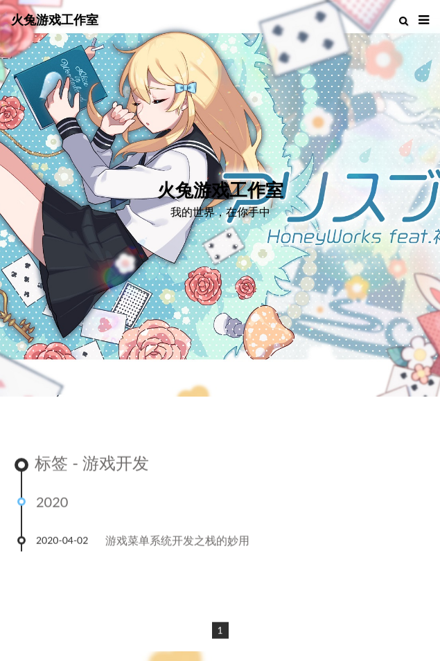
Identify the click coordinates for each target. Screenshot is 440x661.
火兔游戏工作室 (54, 19)
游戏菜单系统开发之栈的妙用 (177, 540)
